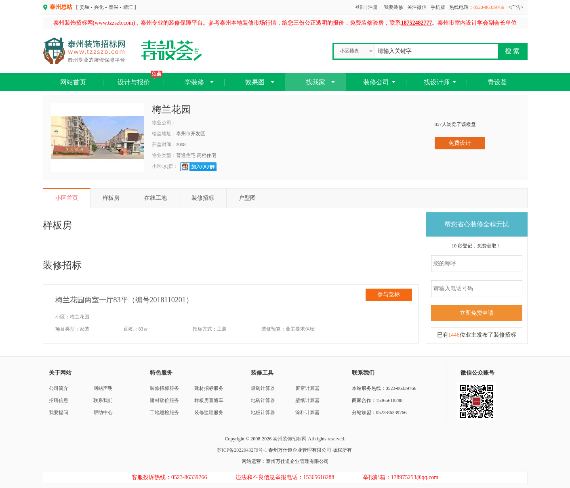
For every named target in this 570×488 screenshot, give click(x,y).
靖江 (128, 7)
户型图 (247, 198)
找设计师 (437, 82)
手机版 (438, 7)
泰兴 (113, 7)
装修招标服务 (164, 388)
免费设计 (459, 143)
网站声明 (103, 388)
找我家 (315, 82)
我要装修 (393, 7)
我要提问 (58, 412)
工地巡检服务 (164, 412)
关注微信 (417, 7)
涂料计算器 (307, 412)
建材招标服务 (208, 388)
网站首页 (73, 82)
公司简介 (58, 388)
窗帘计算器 (307, 388)
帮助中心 (103, 412)
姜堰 (84, 7)
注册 (373, 7)
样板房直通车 (208, 400)
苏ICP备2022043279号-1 (242, 450)
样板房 (111, 198)
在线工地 (155, 198)
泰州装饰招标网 (290, 439)
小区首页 (66, 198)
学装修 (194, 82)
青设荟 (497, 82)
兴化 (99, 7)
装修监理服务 (208, 412)
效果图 (255, 82)
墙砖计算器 (263, 388)
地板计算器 (263, 412)
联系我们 (103, 400)
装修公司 (376, 82)
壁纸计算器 (307, 400)
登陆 (360, 7)
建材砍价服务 (164, 400)
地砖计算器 (263, 400)
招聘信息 (58, 400)
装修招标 (202, 198)
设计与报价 (140, 79)
